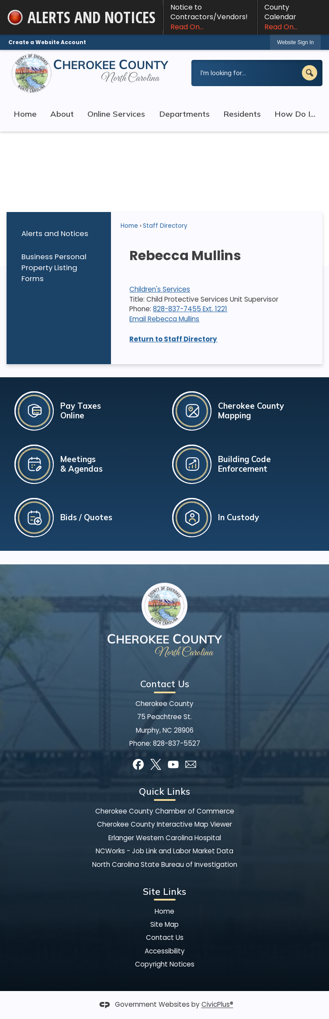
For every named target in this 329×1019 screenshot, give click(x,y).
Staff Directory (165, 226)
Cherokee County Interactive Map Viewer (164, 824)
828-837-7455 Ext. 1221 (190, 308)
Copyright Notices (164, 964)
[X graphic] (155, 764)
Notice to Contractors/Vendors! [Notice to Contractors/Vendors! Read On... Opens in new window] (209, 17)
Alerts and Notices (54, 233)
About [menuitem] (62, 114)
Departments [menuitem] (184, 114)
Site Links (164, 891)
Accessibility (165, 951)
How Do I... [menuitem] (294, 114)
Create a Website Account (47, 42)
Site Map (164, 924)
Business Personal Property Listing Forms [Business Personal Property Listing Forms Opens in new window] (54, 267)
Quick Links (164, 791)
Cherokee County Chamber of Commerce (164, 811)
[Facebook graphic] (138, 764)
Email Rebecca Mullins (164, 318)
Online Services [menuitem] (116, 114)
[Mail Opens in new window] (190, 764)
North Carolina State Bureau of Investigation (164, 864)
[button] (309, 72)
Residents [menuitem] (242, 114)
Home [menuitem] (25, 114)
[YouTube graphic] (173, 764)
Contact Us (165, 937)
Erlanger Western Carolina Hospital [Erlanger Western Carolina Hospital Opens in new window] (164, 837)
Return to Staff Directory (173, 339)
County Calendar (293, 17)
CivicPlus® (217, 1004)
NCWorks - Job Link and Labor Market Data (164, 851)
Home (129, 226)
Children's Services (159, 289)
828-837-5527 (176, 743)
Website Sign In (295, 42)
